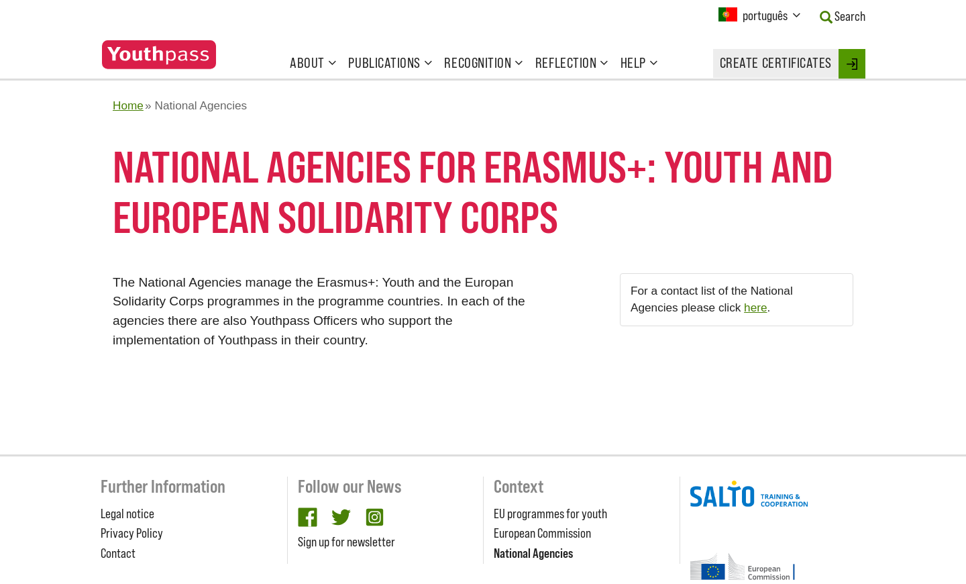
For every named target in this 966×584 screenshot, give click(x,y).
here (755, 307)
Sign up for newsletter (346, 541)
